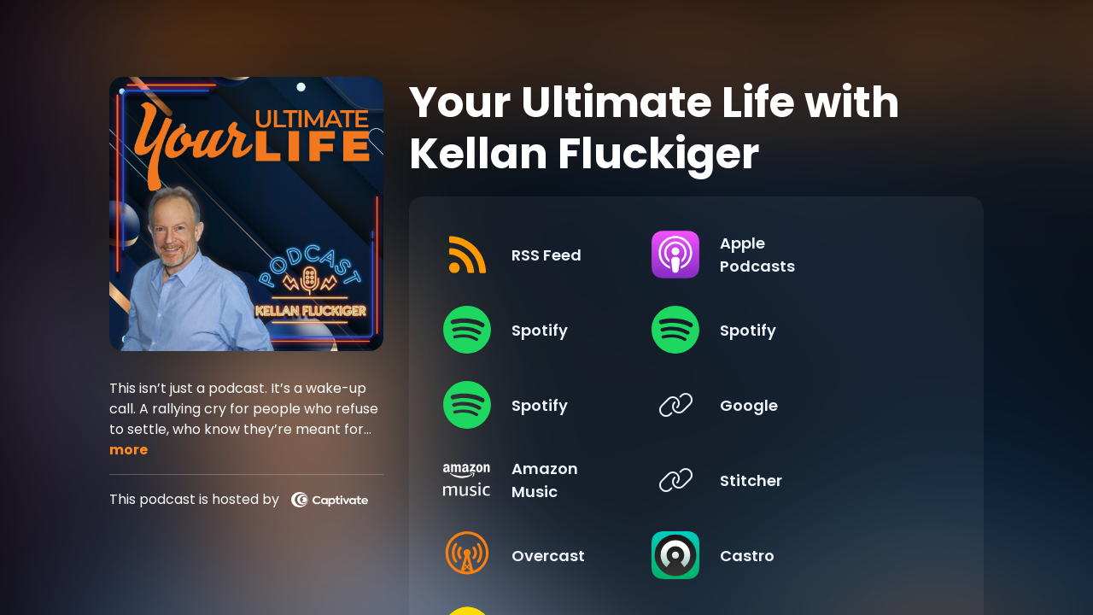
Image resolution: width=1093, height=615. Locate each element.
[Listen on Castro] (820, 555)
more (128, 450)
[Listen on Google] (820, 405)
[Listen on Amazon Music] (559, 480)
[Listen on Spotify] (559, 329)
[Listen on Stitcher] (820, 480)
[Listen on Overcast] (559, 555)
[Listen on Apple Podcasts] (820, 254)
